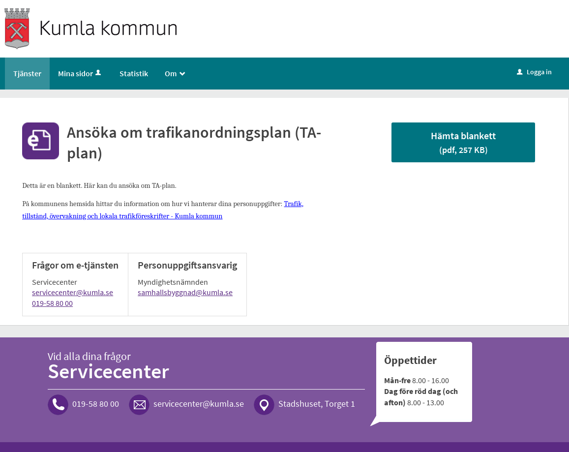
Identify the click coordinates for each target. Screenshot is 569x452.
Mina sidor (80, 73)
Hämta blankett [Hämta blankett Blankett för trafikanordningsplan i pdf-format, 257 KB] (463, 142)
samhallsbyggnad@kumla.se (185, 292)
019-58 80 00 (52, 303)
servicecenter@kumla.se (72, 292)
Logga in (534, 71)
